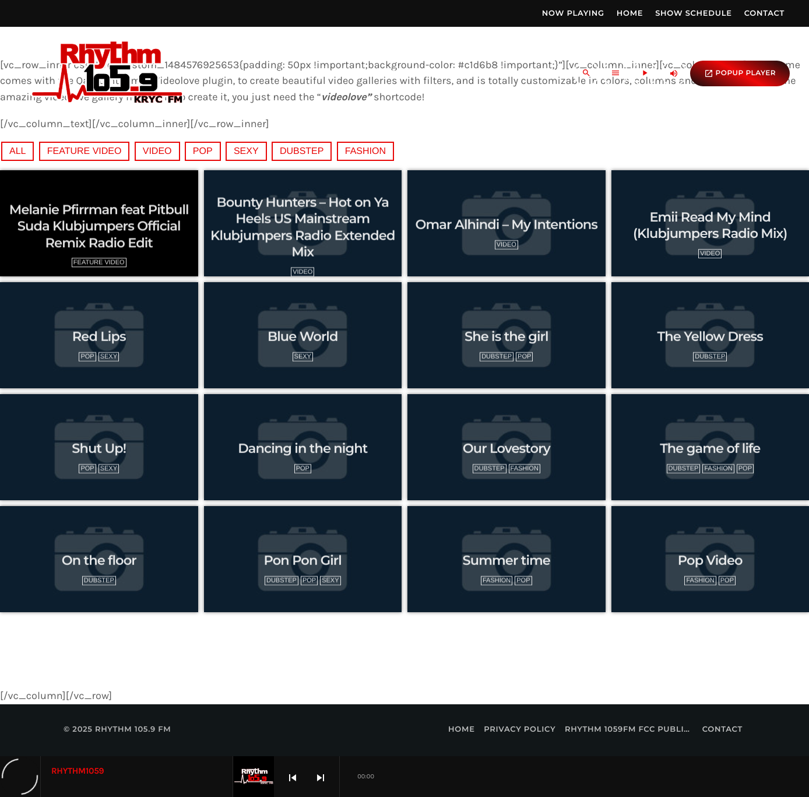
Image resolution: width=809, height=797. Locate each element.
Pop (203, 151)
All (17, 151)
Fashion (365, 151)
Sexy (246, 151)
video (157, 151)
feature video (84, 151)
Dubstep (302, 151)
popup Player (740, 73)
